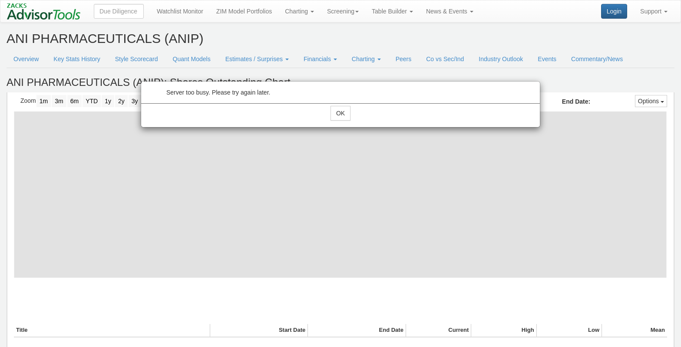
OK (340, 113)
